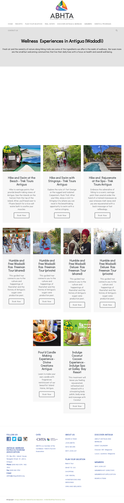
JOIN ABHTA (70, 443)
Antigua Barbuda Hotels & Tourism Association (29, 500)
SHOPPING (69, 471)
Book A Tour (69, 463)
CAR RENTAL (70, 475)
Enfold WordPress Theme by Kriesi (54, 500)
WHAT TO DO (70, 467)
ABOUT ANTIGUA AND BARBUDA (103, 440)
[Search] (115, 30)
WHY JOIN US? (71, 451)
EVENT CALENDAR (101, 445)
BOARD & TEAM (71, 439)
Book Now (21, 215)
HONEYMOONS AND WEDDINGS (73, 480)
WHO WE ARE (70, 447)
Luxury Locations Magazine (105, 453)
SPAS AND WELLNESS (73, 486)
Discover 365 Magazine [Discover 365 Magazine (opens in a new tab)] (103, 449)
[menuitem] (10, 24)
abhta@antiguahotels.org (16, 476)
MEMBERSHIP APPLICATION (105, 474)
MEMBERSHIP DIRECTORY (105, 470)
